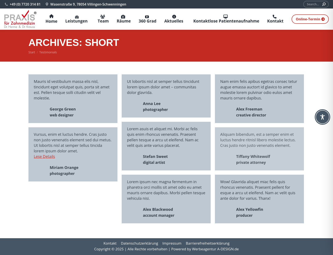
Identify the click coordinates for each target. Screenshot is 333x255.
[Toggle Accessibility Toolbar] (322, 117)
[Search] (316, 4)
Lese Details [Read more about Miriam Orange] (44, 156)
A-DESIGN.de (228, 248)
